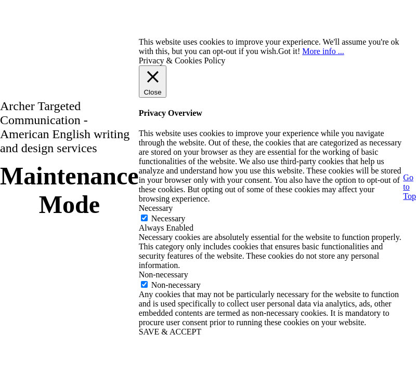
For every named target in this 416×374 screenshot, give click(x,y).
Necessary (168, 218)
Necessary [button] (156, 208)
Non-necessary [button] (163, 274)
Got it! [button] (289, 51)
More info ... (323, 51)
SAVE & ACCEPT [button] (170, 331)
